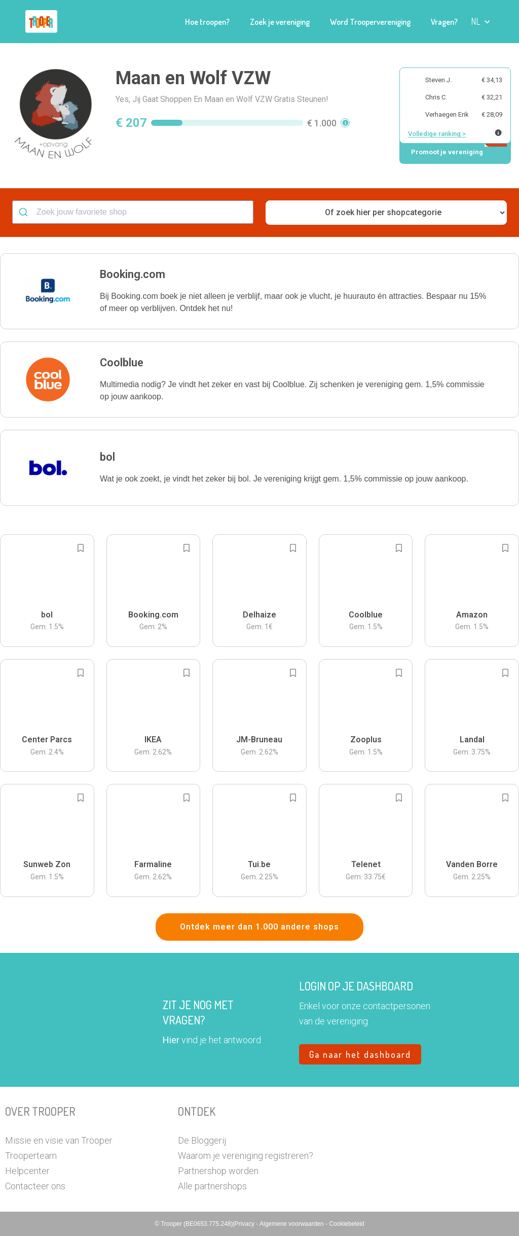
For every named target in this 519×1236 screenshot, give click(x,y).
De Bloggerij (202, 1140)
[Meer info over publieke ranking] (498, 132)
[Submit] (24, 212)
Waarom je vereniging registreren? (245, 1155)
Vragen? (444, 22)
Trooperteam (31, 1155)
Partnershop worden (218, 1170)
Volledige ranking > (437, 134)
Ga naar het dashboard (360, 1054)
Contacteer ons (35, 1186)
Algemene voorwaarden (292, 1223)
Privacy (245, 1223)
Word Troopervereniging (370, 22)
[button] (481, 21)
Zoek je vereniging (280, 22)
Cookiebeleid (346, 1223)
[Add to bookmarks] (80, 548)
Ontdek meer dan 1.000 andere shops (259, 927)
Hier (171, 1040)
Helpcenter (27, 1170)
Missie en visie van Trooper (59, 1140)
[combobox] (132, 212)
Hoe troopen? (207, 22)
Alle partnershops (212, 1186)
